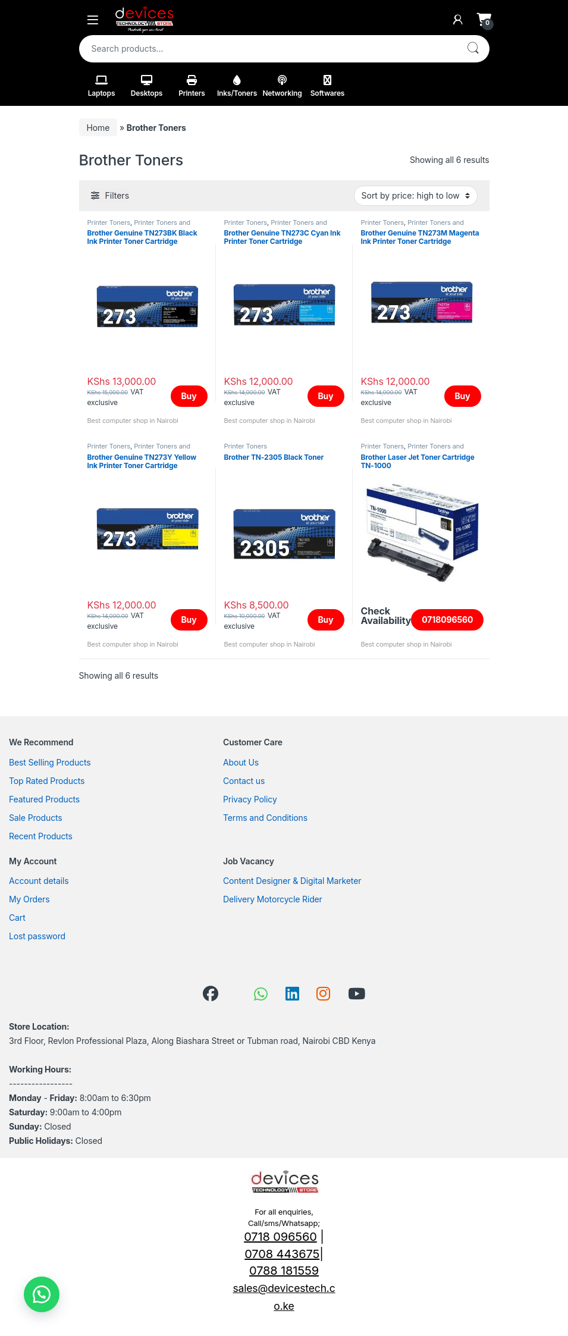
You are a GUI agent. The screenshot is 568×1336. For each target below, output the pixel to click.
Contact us (244, 781)
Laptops (101, 86)
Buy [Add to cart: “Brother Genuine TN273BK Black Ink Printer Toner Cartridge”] (189, 396)
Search (472, 48)
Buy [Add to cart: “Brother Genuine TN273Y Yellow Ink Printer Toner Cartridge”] (189, 619)
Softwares (327, 86)
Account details (38, 881)
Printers (191, 86)
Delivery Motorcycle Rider (272, 899)
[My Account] (458, 19)
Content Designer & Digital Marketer (292, 881)
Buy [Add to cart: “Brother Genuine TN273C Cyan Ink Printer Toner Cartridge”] (326, 396)
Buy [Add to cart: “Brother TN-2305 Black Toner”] (326, 619)
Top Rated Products (46, 781)
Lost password (37, 936)
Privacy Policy (250, 799)
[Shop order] (416, 196)
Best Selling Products (49, 762)
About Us (241, 762)
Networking (282, 86)
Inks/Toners (237, 86)
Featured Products (44, 799)
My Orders (29, 899)
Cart (17, 917)
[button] (41, 1294)
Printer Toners (109, 222)
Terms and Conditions (265, 818)
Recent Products (41, 836)
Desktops (147, 86)
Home (98, 128)
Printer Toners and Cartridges (139, 226)
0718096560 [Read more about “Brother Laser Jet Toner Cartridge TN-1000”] (447, 619)
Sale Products (35, 818)
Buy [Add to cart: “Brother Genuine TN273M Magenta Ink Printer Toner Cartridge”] (462, 396)
